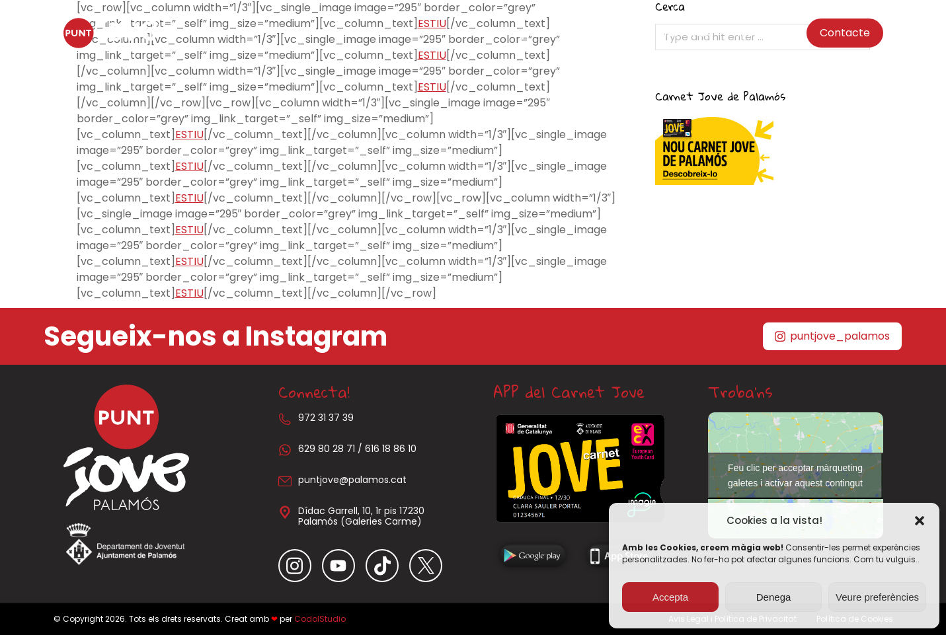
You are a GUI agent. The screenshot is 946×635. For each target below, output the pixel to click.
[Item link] (300, 565)
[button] (919, 520)
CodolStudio (320, 618)
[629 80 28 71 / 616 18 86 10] (285, 450)
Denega (773, 597)
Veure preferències (877, 597)
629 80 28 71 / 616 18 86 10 (357, 448)
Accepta (670, 597)
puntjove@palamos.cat (352, 479)
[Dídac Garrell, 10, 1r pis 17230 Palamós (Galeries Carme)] (285, 512)
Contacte (845, 32)
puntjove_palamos (832, 336)
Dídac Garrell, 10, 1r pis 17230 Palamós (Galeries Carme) (361, 516)
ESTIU (432, 86)
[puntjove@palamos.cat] (285, 481)
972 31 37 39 (326, 417)
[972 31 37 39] (285, 419)
